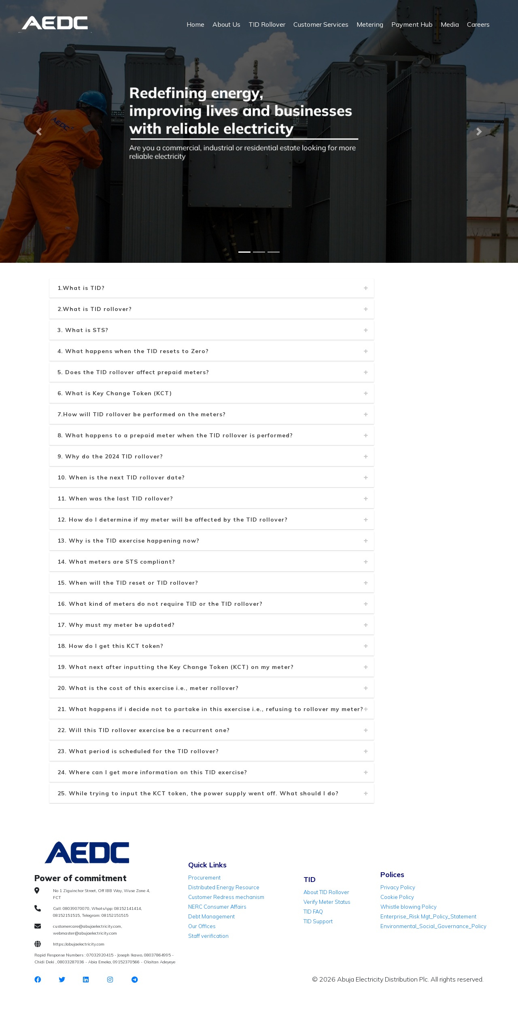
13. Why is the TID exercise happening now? (128, 540)
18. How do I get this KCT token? (110, 646)
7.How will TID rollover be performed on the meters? (141, 414)
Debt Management (211, 916)
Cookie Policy (397, 897)
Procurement (204, 877)
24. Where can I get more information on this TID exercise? (152, 772)
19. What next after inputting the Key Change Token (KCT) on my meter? (175, 667)
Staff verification (208, 936)
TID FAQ (313, 911)
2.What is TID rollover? (94, 309)
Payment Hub (412, 24)
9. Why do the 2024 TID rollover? (110, 456)
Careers (478, 24)
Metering (370, 24)
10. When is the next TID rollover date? (121, 477)
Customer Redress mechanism (226, 897)
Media (450, 24)
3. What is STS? (82, 330)
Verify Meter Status (327, 902)
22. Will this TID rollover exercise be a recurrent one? (143, 730)
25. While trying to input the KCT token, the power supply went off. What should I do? (198, 793)
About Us (226, 24)
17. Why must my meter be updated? (116, 624)
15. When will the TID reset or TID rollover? (127, 582)
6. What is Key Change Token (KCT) (114, 393)
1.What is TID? (81, 288)
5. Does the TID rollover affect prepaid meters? (133, 372)
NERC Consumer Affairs (217, 906)
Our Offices (202, 926)
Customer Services (320, 24)
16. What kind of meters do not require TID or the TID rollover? (160, 603)
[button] (39, 131)
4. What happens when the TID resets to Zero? (133, 351)
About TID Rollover (326, 892)
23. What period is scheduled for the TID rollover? (138, 751)
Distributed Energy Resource (223, 887)
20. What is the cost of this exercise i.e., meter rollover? (148, 688)
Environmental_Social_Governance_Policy (433, 926)
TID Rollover (266, 24)
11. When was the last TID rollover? (115, 498)
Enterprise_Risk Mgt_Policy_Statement (428, 916)
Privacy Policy (397, 887)
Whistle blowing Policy (408, 906)
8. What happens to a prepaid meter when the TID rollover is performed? (175, 435)
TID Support (318, 921)
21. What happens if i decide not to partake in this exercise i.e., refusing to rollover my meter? (210, 709)
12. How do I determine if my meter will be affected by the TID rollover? (172, 519)
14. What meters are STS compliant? (116, 561)
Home (195, 24)
